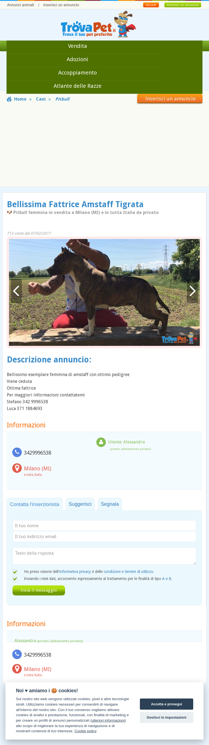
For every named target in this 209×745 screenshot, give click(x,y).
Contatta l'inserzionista (34, 504)
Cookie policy (85, 731)
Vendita (77, 46)
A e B (166, 578)
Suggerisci (80, 504)
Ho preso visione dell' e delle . (89, 571)
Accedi (151, 5)
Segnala (110, 504)
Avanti (192, 291)
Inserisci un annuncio (61, 5)
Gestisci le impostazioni (166, 717)
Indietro (16, 291)
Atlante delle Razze (78, 86)
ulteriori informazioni (108, 720)
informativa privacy (75, 571)
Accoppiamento (77, 72)
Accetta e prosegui (166, 704)
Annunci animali (20, 5)
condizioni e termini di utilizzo (128, 571)
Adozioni (77, 59)
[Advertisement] (104, 144)
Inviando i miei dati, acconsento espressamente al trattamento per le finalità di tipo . (98, 578)
